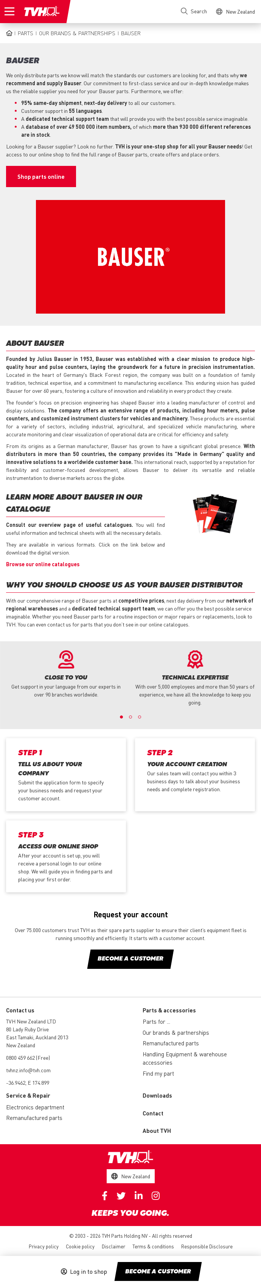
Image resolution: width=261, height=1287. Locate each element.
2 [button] (130, 716)
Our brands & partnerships (77, 33)
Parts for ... (156, 1021)
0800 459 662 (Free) (28, 1057)
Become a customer (158, 1272)
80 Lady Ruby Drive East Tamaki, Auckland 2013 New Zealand (37, 1037)
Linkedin (138, 1196)
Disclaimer (113, 1246)
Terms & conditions (153, 1246)
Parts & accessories (169, 1010)
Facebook (104, 1196)
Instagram (155, 1196)
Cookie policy (80, 1246)
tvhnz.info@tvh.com (28, 1070)
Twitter (121, 1196)
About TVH (157, 1130)
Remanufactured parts (171, 1043)
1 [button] (121, 716)
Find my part (158, 1073)
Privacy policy (44, 1246)
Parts (25, 33)
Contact (153, 1113)
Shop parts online (41, 176)
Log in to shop (88, 1271)
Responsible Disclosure (207, 1246)
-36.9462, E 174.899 (27, 1082)
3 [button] (139, 716)
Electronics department (35, 1107)
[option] (66, 674)
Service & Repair (28, 1095)
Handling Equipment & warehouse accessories (185, 1058)
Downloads (157, 1095)
